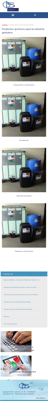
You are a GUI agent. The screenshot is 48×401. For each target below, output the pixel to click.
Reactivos (7, 316)
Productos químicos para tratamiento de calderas (18, 309)
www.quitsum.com (8, 394)
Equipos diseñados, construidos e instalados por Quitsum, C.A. (22, 280)
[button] (13, 15)
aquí (32, 350)
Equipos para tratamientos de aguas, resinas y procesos (20, 287)
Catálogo (5, 25)
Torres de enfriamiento (10, 324)
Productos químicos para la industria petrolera (17, 302)
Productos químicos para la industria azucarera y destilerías (21, 294)
